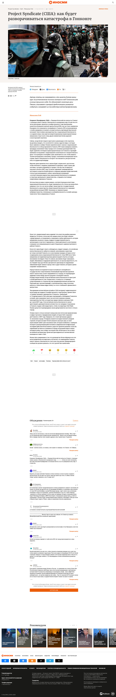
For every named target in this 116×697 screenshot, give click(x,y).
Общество (47, 655)
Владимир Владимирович (41, 506)
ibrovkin (35, 430)
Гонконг (36, 361)
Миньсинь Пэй (28, 9)
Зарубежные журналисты (20, 668)
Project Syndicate (13, 9)
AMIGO (35, 565)
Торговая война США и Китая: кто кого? (61, 361)
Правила (75, 420)
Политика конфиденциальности (57, 668)
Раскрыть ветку (73, 440)
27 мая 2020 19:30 (39, 8)
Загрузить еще (54, 590)
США (21, 9)
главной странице (69, 426)
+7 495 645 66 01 (6, 684)
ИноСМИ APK (102, 668)
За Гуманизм (37, 484)
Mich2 (34, 470)
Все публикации (72, 655)
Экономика (25, 655)
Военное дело (39, 655)
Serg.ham (35, 548)
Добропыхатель (38, 444)
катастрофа (42, 361)
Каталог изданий (6, 668)
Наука (31, 655)
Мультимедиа (55, 655)
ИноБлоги (63, 655)
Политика (48, 361)
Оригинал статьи (103, 9)
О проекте (31, 668)
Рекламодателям (41, 668)
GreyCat (35, 455)
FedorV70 (35, 535)
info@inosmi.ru (5, 679)
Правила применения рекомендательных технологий (82, 668)
